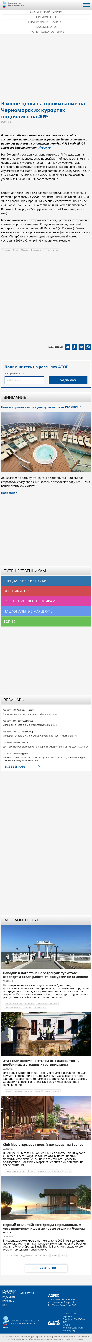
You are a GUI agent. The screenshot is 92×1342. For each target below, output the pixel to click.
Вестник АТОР (16, 591)
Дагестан (29, 1003)
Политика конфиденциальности (18, 1292)
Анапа (54, 1255)
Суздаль (6, 250)
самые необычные (23, 1090)
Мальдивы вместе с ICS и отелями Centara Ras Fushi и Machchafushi (40, 735)
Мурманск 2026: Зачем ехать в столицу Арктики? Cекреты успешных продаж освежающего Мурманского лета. (44, 759)
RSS (4, 1305)
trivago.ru (44, 147)
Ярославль (36, 250)
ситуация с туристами (47, 1003)
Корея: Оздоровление (47, 31)
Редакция (8, 1297)
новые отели (44, 1171)
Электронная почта (14, 373)
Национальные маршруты (28, 611)
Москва (24, 250)
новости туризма (14, 1003)
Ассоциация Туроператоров (16, 4)
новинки (44, 1255)
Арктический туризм (46, 12)
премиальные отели (15, 1171)
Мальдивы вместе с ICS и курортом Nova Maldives (30, 724)
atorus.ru (66, 1339)
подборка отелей (29, 1255)
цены (55, 250)
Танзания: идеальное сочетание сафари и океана (30, 714)
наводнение (40, 1007)
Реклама (8, 1301)
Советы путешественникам (29, 601)
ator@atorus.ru (27, 1323)
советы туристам (51, 1090)
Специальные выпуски (25, 580)
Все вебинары (15, 766)
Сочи (15, 250)
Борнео (31, 1171)
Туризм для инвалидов (46, 22)
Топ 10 (9, 621)
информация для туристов (18, 1007)
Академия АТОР (46, 27)
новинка (57, 1171)
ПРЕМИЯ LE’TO (46, 17)
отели (47, 250)
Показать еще (46, 1268)
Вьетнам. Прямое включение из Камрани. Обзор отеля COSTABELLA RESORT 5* (45, 746)
